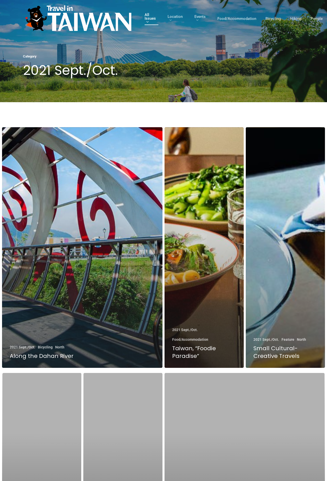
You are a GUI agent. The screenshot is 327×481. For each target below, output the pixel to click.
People (317, 18)
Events (200, 18)
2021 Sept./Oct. (22, 347)
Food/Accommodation (236, 18)
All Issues (150, 18)
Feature (288, 339)
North (59, 347)
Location (175, 18)
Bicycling (273, 18)
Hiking (295, 18)
